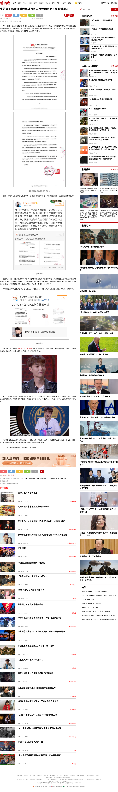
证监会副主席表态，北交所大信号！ (96, 611)
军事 (35, 3)
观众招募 (22, 548)
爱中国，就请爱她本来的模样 (30, 604)
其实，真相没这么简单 (27, 493)
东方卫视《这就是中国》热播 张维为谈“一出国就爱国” (41, 521)
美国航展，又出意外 (88, 291)
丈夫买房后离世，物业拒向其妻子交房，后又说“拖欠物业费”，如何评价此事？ (103, 148)
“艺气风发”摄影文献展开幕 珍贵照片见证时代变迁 (39, 728)
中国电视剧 (72, 571)
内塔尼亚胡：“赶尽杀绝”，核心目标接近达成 (97, 417)
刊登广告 (46, 775)
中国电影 (73, 655)
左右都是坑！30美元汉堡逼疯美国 (100, 99)
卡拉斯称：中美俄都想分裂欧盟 (102, 29)
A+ (25, 19)
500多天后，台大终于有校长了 (31, 590)
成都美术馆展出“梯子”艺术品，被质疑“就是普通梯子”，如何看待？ (102, 139)
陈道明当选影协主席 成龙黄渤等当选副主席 (37, 688)
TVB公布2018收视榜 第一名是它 (31, 563)
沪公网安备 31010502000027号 (41, 786)
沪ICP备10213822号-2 (22, 779)
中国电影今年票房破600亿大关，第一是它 (36, 646)
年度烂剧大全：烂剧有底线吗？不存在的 (35, 673)
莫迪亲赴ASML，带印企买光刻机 (94, 591)
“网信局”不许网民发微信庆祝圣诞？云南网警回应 (39, 755)
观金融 (48, 3)
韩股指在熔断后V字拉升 (91, 603)
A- (20, 19)
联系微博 (52, 775)
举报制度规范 (80, 775)
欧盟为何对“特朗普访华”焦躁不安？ (101, 80)
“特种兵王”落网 (88, 599)
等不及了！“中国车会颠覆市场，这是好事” (104, 56)
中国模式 (73, 613)
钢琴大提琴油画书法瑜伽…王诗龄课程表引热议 (38, 701)
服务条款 (39, 775)
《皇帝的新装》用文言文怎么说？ (32, 576)
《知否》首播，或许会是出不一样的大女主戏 (37, 715)
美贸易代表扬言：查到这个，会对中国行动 (96, 396)
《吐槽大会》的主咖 (24, 348)
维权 (13, 475)
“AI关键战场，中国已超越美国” (102, 20)
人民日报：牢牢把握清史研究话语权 (33, 506)
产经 (53, 3)
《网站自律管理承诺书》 (92, 775)
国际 (30, 3)
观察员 (79, 3)
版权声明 (32, 775)
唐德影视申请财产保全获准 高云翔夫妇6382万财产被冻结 (42, 535)
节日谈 (74, 750)
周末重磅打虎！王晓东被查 (90, 556)
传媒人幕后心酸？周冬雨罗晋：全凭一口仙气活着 (39, 618)
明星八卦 (9, 475)
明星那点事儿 (71, 543)
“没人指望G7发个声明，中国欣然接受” (95, 312)
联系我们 (19, 775)
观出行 (41, 3)
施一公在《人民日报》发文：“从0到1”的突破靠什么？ (103, 119)
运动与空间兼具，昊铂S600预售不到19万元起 (100, 615)
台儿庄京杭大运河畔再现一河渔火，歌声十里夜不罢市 (41, 631)
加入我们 (59, 775)
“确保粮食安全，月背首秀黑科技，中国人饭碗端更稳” (104, 47)
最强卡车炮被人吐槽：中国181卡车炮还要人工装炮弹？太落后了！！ (102, 129)
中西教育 (73, 585)
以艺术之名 (72, 737)
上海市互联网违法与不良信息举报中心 (74, 786)
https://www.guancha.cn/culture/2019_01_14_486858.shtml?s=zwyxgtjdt (45, 478)
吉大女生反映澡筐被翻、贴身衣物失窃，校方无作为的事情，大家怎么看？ (103, 158)
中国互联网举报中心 (56, 786)
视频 (69, 3)
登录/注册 (113, 3)
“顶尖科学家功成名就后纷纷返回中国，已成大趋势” (103, 39)
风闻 (19, 3)
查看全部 (114, 16)
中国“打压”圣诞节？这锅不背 (30, 742)
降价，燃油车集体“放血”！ (98, 109)
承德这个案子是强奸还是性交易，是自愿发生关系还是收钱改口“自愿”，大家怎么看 (103, 73)
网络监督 (73, 501)
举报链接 (72, 775)
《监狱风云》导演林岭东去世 (30, 659)
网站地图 (66, 775)
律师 (4, 475)
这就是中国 (72, 530)
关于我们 (26, 775)
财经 (25, 3)
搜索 (114, 9)
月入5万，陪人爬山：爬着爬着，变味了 (102, 90)
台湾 (74, 598)
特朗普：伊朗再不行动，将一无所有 (94, 354)
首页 (14, 3)
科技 (58, 3)
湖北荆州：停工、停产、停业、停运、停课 (96, 333)
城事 (64, 3)
